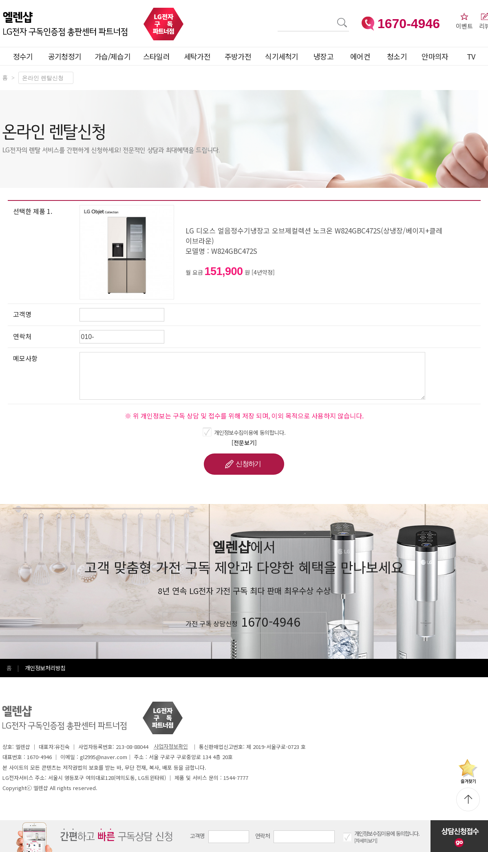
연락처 (262, 836)
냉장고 (323, 56)
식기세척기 (281, 56)
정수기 (23, 56)
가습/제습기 (112, 56)
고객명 (197, 836)
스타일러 (156, 56)
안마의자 (437, 56)
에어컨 (360, 56)
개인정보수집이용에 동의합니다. (250, 432)
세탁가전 (197, 56)
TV (471, 56)
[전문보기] (244, 442)
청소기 (397, 56)
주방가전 (238, 56)
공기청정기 (65, 56)
